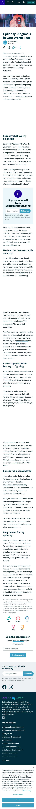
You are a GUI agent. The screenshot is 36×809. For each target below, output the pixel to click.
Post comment (18, 655)
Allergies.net (7, 734)
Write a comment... (12, 649)
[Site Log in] (24, 2)
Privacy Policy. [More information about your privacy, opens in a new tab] (27, 791)
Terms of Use (20, 680)
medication (26, 543)
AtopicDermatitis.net (10, 743)
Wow (12, 628)
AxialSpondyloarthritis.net (12, 750)
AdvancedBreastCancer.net (13, 727)
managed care (22, 341)
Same (21, 628)
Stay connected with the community (13, 667)
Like (8, 619)
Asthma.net (7, 740)
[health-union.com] (12, 697)
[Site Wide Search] (12, 2)
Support (17, 619)
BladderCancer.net (9, 753)
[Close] (34, 767)
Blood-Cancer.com (9, 756)
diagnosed (23, 96)
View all (6, 760)
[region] (18, 787)
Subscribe (31, 2)
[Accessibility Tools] (19, 2)
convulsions (16, 463)
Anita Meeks (13, 41)
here (14, 612)
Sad (26, 619)
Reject (18, 800)
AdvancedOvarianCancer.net (13, 730)
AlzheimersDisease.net (11, 737)
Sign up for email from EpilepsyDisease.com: (18, 203)
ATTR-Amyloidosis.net (11, 747)
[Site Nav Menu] (8, 2)
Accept (18, 805)
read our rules (18, 641)
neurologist (10, 178)
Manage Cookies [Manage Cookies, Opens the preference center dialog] (18, 794)
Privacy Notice (19, 217)
